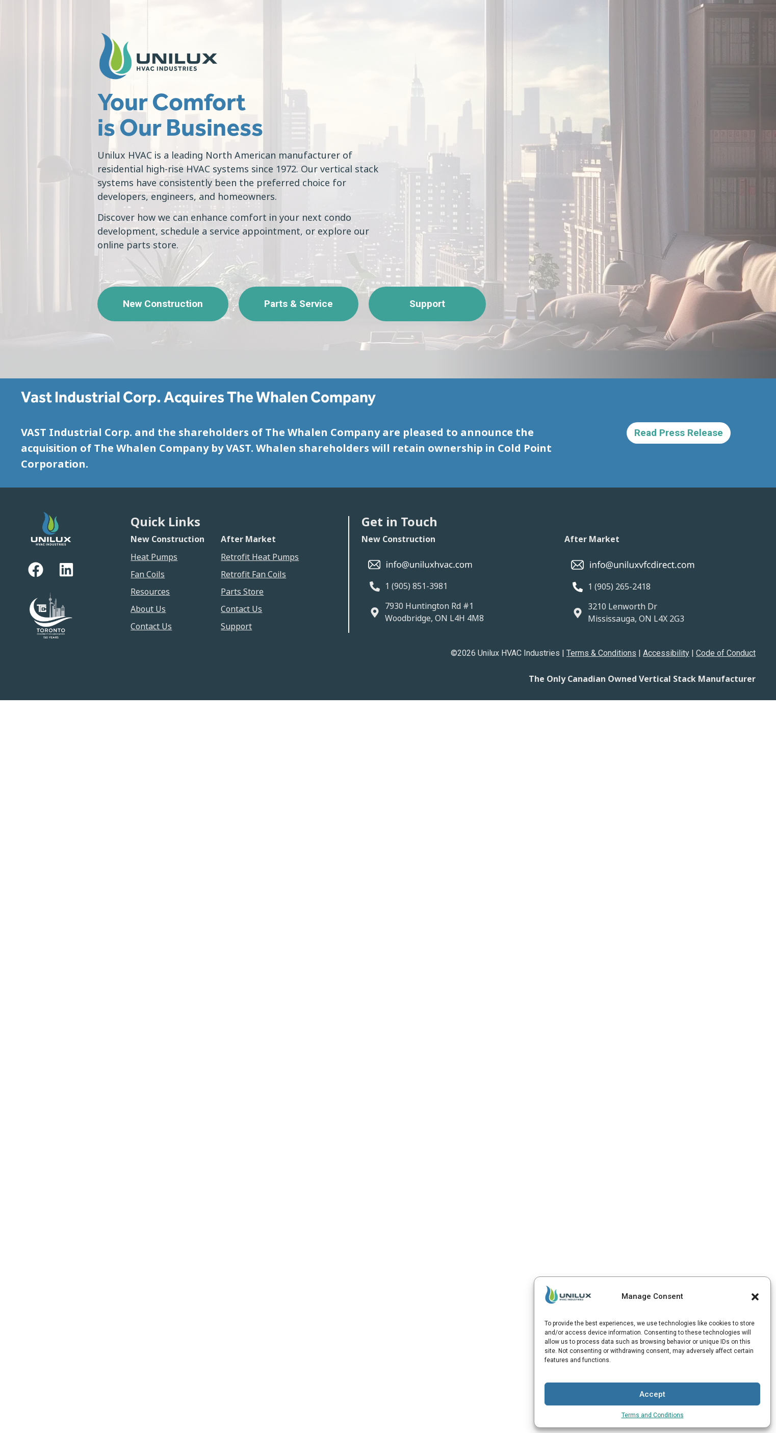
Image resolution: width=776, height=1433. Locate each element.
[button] (755, 1297)
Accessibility (666, 653)
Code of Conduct (726, 653)
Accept (652, 1394)
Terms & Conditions (601, 653)
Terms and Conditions (653, 1415)
